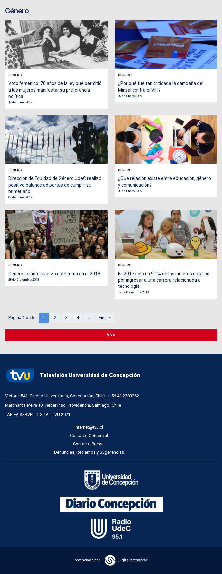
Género (15, 75)
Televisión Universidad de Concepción (72, 375)
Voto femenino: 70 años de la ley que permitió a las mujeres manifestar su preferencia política (55, 90)
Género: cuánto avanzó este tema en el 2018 (54, 273)
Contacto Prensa (89, 443)
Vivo (111, 334)
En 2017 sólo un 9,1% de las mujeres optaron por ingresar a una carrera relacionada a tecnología (163, 280)
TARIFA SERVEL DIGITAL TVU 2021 (37, 414)
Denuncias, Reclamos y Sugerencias (89, 452)
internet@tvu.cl (89, 427)
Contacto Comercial (89, 435)
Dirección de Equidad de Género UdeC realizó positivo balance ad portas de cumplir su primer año (54, 185)
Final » (105, 317)
